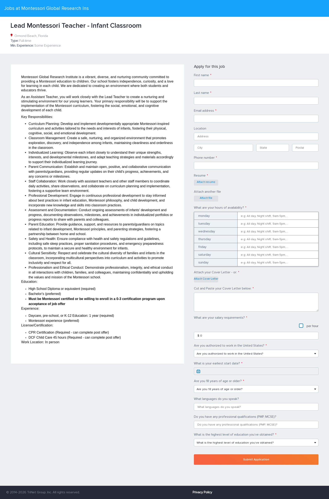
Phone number (204, 158)
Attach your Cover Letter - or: (215, 272)
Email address (204, 111)
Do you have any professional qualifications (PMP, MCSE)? (235, 417)
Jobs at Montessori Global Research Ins (46, 8)
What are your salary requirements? (219, 318)
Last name (201, 93)
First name (201, 75)
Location (200, 128)
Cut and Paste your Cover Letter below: (222, 288)
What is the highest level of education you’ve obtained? (234, 434)
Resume (200, 175)
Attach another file (207, 192)
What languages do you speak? (216, 399)
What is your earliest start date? (217, 363)
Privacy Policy (202, 492)
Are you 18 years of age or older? (218, 381)
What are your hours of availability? (219, 208)
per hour (309, 325)
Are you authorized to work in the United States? (229, 345)
